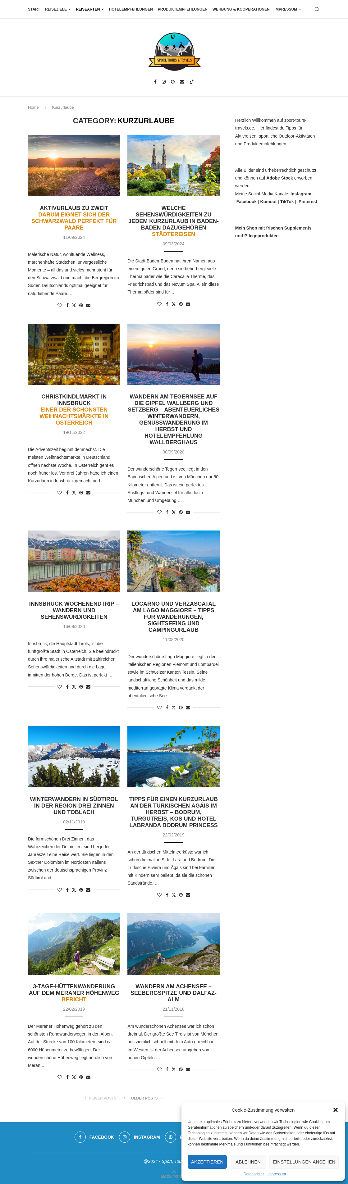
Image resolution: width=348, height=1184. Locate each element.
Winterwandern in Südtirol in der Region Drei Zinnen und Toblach (74, 805)
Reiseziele (56, 9)
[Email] (182, 82)
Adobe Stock (279, 177)
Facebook (246, 201)
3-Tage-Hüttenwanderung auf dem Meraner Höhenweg (74, 993)
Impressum (277, 1174)
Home (33, 107)
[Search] (317, 9)
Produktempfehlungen (183, 9)
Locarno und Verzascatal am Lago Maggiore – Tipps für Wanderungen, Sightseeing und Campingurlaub (173, 617)
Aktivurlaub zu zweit (74, 218)
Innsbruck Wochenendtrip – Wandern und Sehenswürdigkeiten (74, 610)
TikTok (287, 201)
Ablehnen (248, 1161)
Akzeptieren (207, 1161)
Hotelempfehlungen (131, 9)
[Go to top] (174, 1176)
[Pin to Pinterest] (81, 305)
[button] (335, 1110)
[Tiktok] (192, 82)
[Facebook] (155, 82)
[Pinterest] (173, 82)
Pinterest (308, 201)
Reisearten (88, 9)
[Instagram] (164, 82)
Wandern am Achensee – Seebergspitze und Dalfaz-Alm (173, 993)
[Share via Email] (88, 305)
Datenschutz (254, 1174)
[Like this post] (59, 305)
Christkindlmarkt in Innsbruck (73, 410)
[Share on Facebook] (67, 305)
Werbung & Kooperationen (241, 9)
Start (34, 9)
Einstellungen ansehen (304, 1161)
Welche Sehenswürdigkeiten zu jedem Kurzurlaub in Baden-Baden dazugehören (173, 221)
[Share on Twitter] (74, 305)
